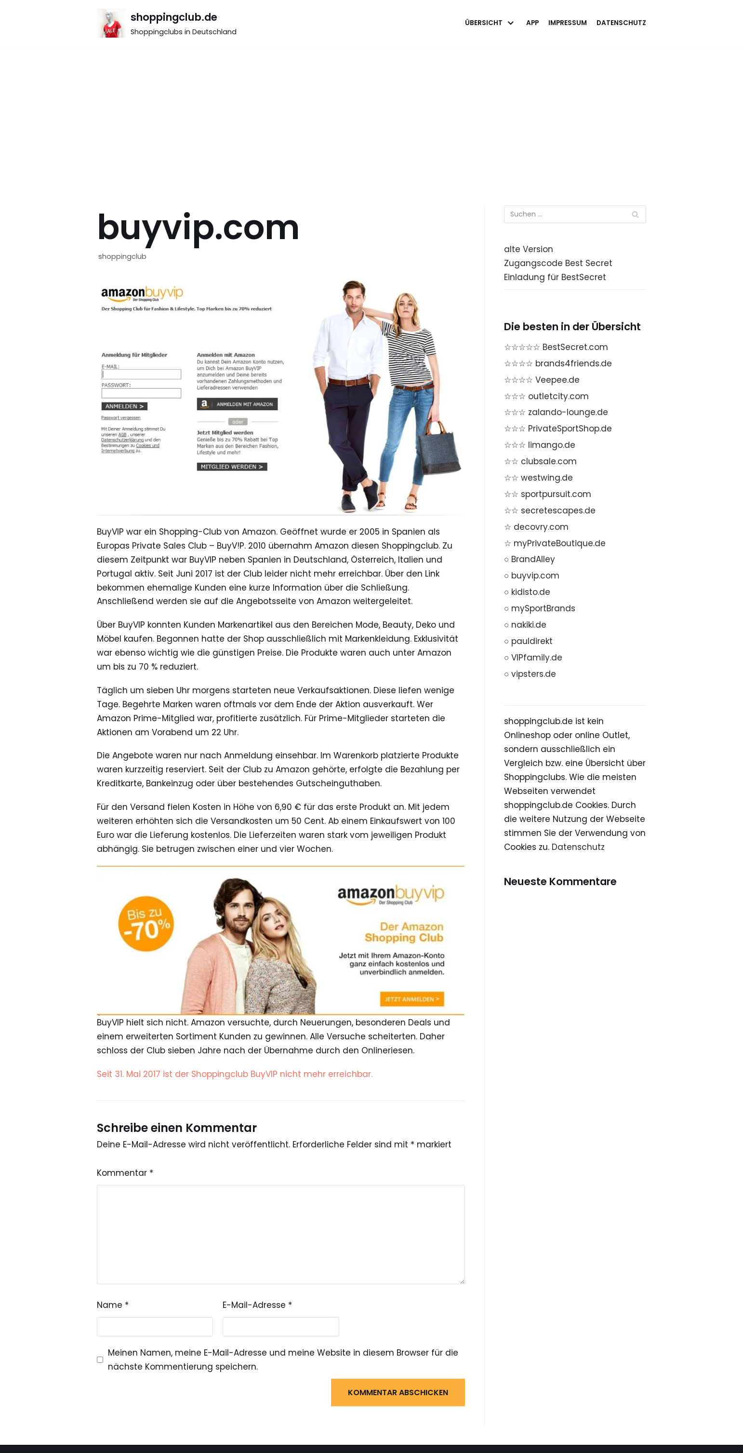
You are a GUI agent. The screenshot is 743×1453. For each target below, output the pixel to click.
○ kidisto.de (527, 592)
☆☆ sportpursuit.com (547, 494)
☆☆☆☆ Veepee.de (542, 380)
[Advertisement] (371, 118)
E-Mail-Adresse (257, 1305)
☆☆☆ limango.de (539, 445)
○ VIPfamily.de (533, 657)
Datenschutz (621, 22)
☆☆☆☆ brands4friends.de (558, 363)
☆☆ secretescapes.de (550, 510)
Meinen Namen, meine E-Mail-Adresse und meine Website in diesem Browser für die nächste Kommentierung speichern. (283, 1359)
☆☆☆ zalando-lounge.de (556, 412)
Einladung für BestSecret (555, 277)
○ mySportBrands (539, 608)
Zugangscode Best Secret (558, 263)
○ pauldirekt (528, 641)
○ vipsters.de (530, 674)
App (532, 22)
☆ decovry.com (536, 527)
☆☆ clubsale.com (540, 461)
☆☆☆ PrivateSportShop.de (558, 428)
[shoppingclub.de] (167, 23)
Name (113, 1305)
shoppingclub (122, 256)
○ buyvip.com (531, 575)
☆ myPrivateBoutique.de (555, 543)
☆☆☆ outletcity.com (546, 396)
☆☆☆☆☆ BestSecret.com (556, 347)
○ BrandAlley (529, 559)
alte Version (528, 249)
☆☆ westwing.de (538, 478)
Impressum (567, 22)
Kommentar (125, 1173)
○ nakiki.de (525, 625)
